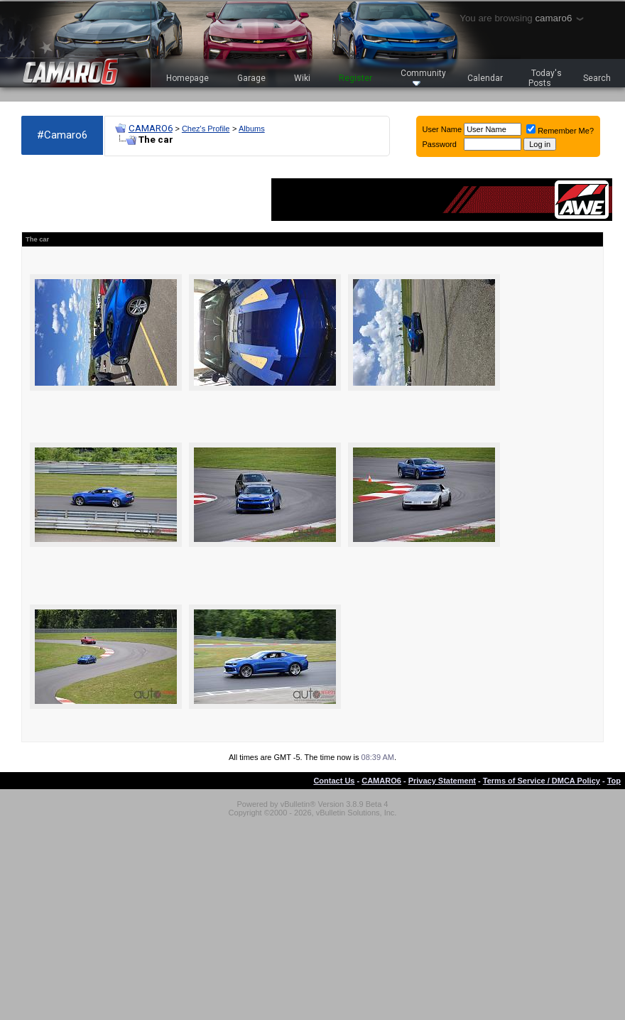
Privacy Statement (442, 780)
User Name (442, 129)
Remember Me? (560, 130)
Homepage (187, 78)
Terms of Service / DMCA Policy (541, 780)
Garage (251, 78)
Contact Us (333, 780)
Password (440, 144)
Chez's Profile (206, 128)
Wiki (302, 78)
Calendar (485, 78)
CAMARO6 (151, 128)
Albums (252, 128)
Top (614, 780)
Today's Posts (545, 78)
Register (355, 78)
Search (597, 78)
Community (423, 77)
